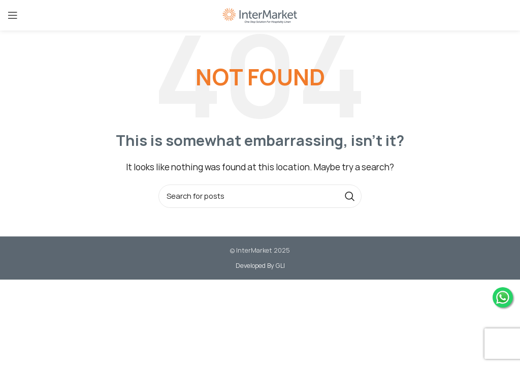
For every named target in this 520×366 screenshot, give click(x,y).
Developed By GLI (260, 265)
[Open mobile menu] (13, 15)
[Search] (260, 196)
